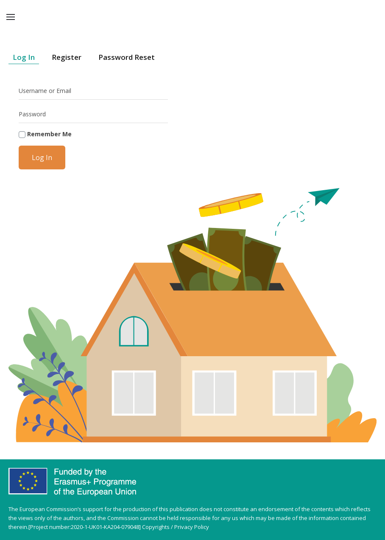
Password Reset (126, 57)
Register (66, 57)
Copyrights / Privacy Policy (175, 527)
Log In (24, 57)
